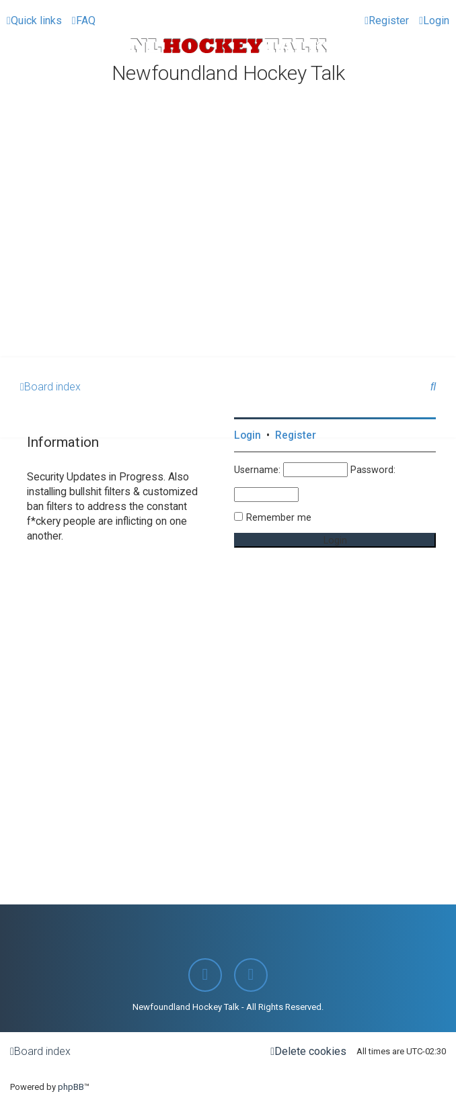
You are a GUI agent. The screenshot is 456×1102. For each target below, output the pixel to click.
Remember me (278, 517)
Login (247, 435)
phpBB (71, 1087)
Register (295, 435)
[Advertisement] (228, 257)
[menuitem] (84, 20)
